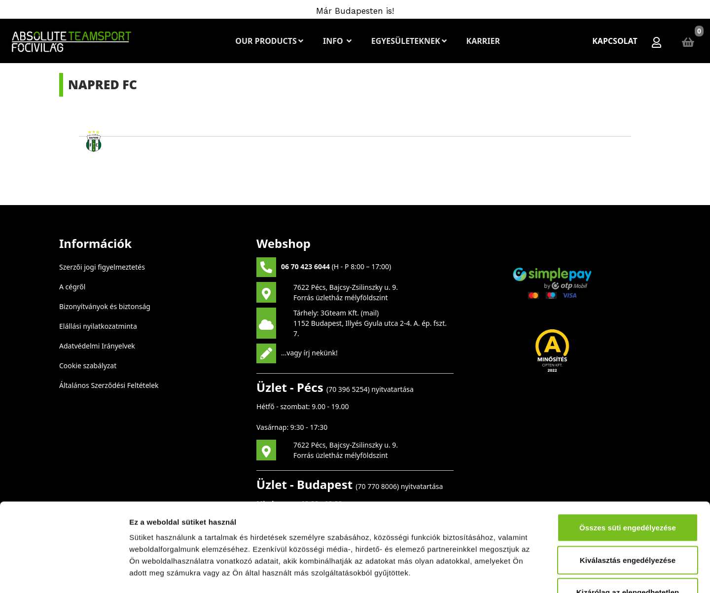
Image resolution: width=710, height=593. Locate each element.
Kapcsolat (615, 40)
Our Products (269, 40)
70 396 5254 (347, 389)
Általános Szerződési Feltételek (109, 385)
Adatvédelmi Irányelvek (97, 345)
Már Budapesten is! (355, 11)
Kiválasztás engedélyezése (627, 484)
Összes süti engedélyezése (627, 452)
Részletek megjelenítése (560, 573)
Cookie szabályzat (87, 365)
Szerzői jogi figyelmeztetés (102, 267)
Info (337, 40)
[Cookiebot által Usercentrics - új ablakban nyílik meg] (64, 573)
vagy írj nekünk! (312, 352)
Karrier (483, 40)
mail (370, 312)
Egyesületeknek (409, 40)
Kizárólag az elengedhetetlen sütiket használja (627, 522)
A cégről (72, 286)
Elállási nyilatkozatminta (98, 326)
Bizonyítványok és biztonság (104, 306)
